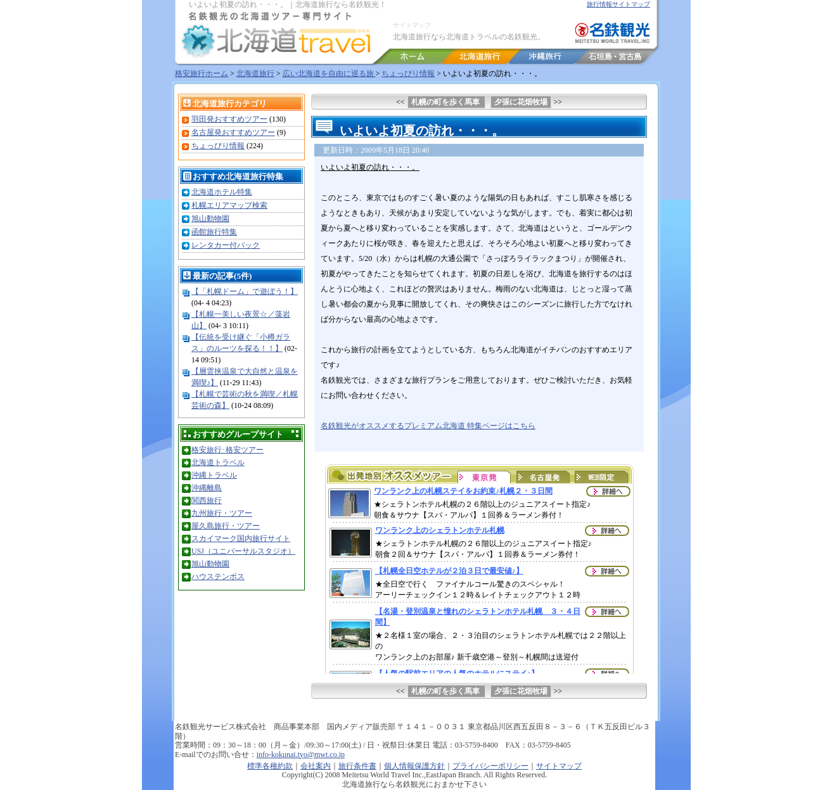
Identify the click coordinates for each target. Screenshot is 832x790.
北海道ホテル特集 (221, 192)
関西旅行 (206, 500)
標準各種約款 (270, 765)
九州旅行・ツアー (221, 513)
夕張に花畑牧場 (520, 102)
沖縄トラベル (214, 475)
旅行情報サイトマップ (618, 4)
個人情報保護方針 (414, 765)
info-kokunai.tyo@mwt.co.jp (301, 754)
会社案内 (315, 765)
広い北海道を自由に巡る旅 (329, 73)
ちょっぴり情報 (408, 73)
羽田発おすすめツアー (229, 119)
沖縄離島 (206, 487)
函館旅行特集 (214, 231)
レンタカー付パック (225, 245)
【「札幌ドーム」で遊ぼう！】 (244, 291)
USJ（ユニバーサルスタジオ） (243, 551)
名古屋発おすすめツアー (233, 132)
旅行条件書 (357, 765)
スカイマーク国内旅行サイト (240, 538)
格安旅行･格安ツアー (227, 449)
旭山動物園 (210, 218)
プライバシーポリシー (490, 765)
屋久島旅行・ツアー (225, 525)
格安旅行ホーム (201, 73)
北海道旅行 (255, 73)
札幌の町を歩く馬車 (446, 102)
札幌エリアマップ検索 (229, 205)
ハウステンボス (218, 576)
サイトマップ (412, 25)
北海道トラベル (218, 462)
